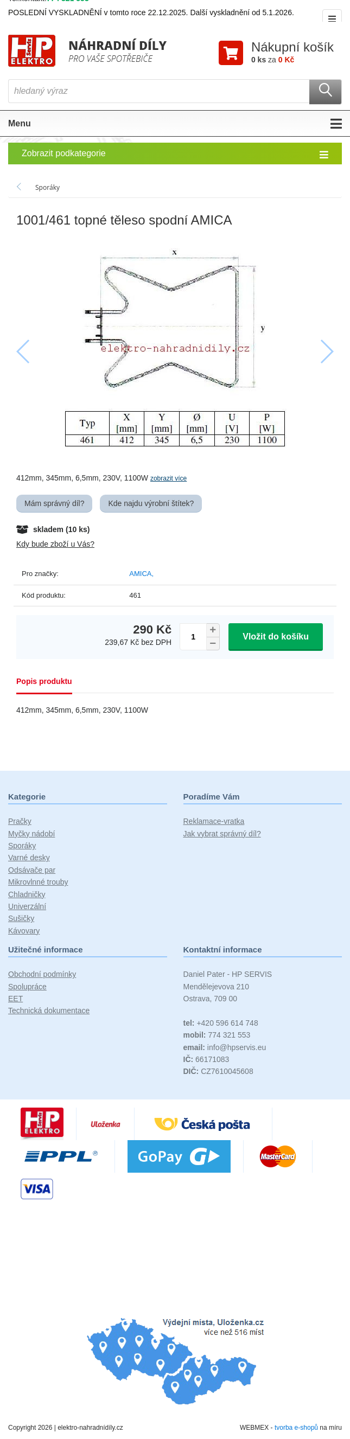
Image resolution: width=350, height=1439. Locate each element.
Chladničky (26, 894)
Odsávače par (31, 870)
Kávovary (24, 930)
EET (15, 998)
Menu (175, 123)
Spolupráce (27, 986)
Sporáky (22, 845)
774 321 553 (217, 1035)
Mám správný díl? (54, 503)
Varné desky (29, 857)
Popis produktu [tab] (44, 681)
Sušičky (21, 918)
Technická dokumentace (49, 1010)
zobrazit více (168, 478)
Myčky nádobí (31, 833)
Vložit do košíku (276, 636)
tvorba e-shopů (296, 1427)
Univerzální (27, 906)
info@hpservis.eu (224, 1047)
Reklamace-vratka (214, 821)
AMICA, (141, 574)
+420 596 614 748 (220, 1023)
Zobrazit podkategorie (175, 154)
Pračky (19, 821)
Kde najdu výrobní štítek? (151, 503)
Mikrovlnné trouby (38, 882)
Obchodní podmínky (42, 974)
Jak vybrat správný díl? (222, 833)
